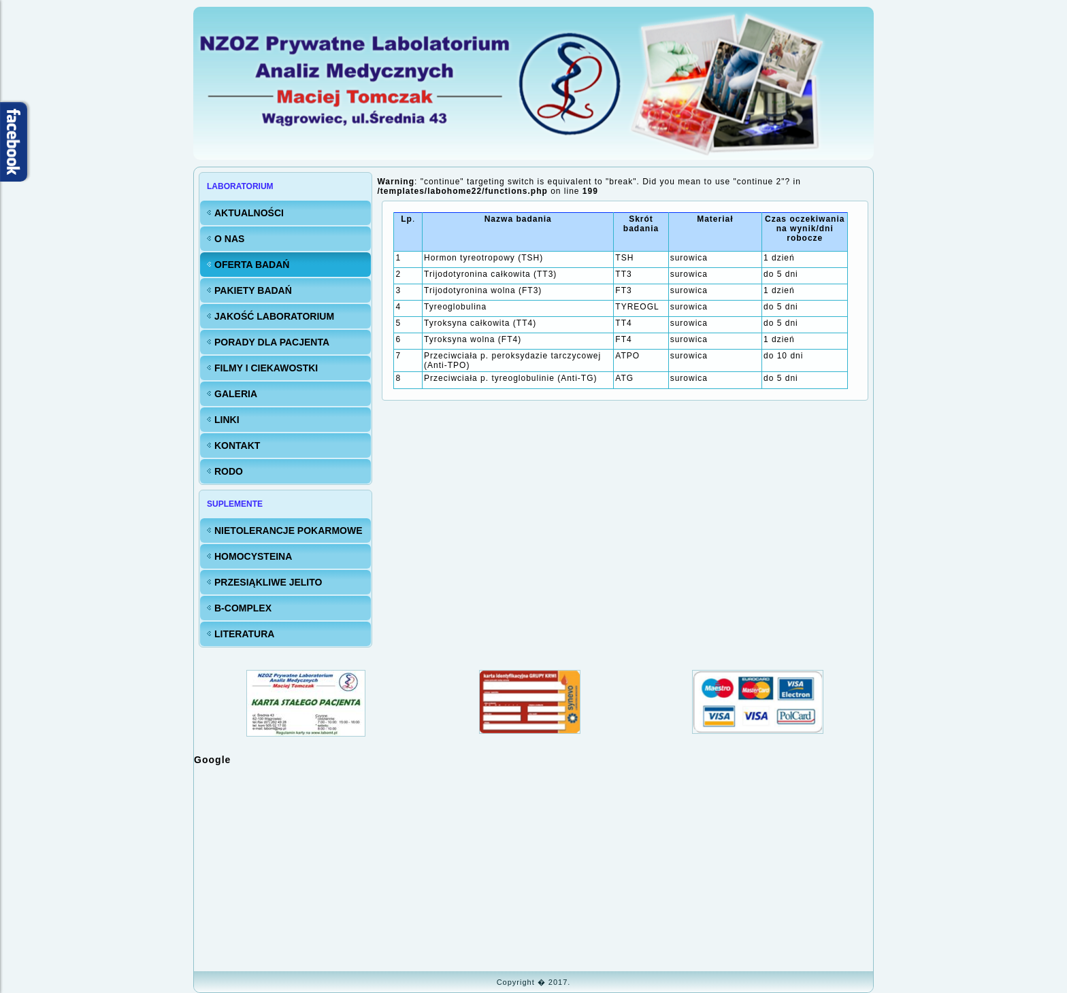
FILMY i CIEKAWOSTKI (266, 368)
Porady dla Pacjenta (271, 342)
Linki (227, 419)
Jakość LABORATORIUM (274, 316)
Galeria (235, 393)
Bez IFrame (533, 867)
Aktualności (249, 212)
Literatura (244, 633)
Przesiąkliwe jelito (268, 582)
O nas (229, 238)
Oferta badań (251, 264)
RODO (228, 471)
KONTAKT (237, 445)
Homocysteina (253, 556)
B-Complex (243, 608)
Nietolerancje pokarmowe (288, 530)
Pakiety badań (253, 290)
